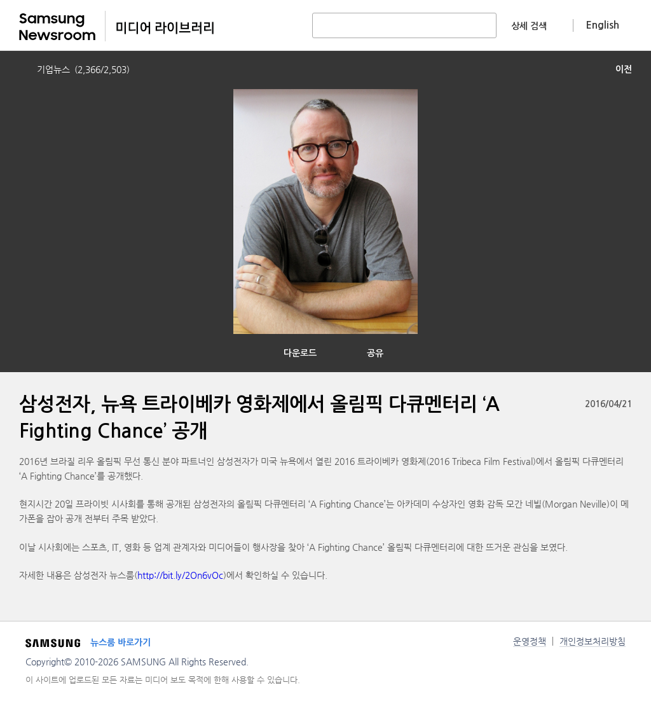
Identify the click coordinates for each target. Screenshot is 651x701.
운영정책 (529, 641)
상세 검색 (529, 26)
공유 (375, 353)
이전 (623, 69)
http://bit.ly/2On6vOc (180, 575)
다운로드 (300, 353)
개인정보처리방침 (592, 641)
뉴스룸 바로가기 (120, 642)
